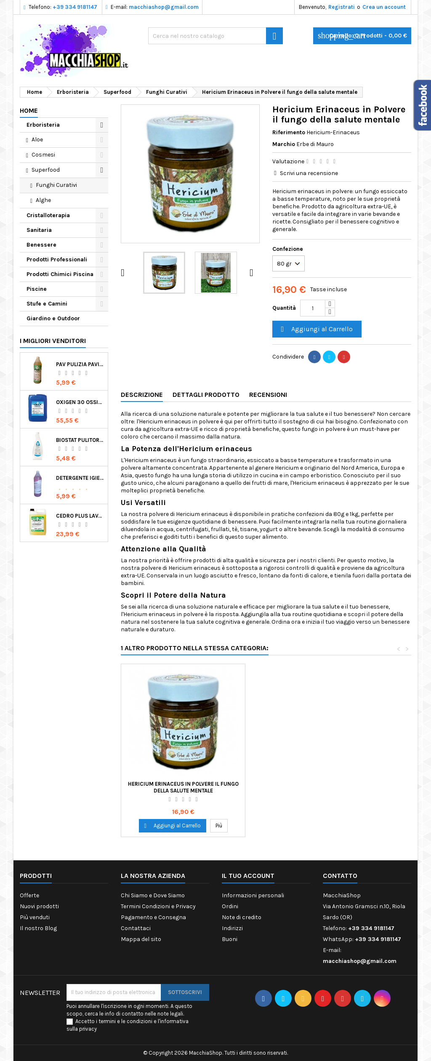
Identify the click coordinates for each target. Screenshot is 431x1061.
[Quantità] (312, 308)
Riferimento (288, 132)
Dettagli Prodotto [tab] (206, 395)
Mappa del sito (141, 939)
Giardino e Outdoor (53, 318)
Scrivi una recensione (309, 173)
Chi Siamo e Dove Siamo (153, 895)
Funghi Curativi (56, 185)
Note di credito (241, 917)
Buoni (229, 939)
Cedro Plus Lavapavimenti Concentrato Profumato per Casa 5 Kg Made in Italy (80, 516)
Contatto (340, 876)
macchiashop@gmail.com (164, 7)
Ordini (230, 906)
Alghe (43, 200)
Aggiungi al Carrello (316, 329)
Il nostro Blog (38, 928)
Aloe (37, 139)
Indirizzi (232, 928)
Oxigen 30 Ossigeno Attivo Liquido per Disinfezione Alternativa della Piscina (80, 402)
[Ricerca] (215, 35)
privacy (88, 1029)
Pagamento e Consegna (153, 917)
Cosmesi (43, 154)
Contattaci (136, 928)
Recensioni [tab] (268, 395)
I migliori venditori (53, 341)
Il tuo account (248, 876)
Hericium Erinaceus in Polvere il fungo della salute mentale (183, 787)
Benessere (41, 244)
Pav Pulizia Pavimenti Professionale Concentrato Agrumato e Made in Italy (80, 364)
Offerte (29, 895)
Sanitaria (39, 230)
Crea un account (384, 7)
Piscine (37, 289)
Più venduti (35, 917)
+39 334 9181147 (75, 7)
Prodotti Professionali (57, 259)
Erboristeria (43, 124)
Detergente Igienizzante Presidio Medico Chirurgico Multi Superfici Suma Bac (80, 478)
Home (29, 110)
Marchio (283, 144)
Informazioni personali (253, 895)
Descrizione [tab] (142, 395)
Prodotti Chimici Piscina (60, 274)
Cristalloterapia (48, 215)
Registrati (341, 7)
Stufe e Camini (47, 303)
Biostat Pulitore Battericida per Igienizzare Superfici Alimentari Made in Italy (80, 440)
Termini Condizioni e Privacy (158, 906)
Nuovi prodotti (39, 906)
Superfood (46, 169)
